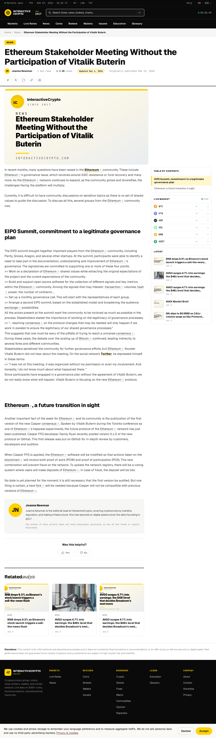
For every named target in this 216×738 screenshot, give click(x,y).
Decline (186, 731)
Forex (119, 688)
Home (8, 32)
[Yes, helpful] (65, 552)
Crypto (120, 676)
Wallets (88, 23)
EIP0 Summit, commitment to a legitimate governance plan (179, 180)
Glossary (137, 23)
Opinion (120, 707)
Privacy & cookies (67, 733)
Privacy (187, 694)
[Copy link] (31, 80)
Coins (59, 23)
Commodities (123, 701)
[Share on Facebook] (8, 80)
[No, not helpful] (83, 552)
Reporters (121, 713)
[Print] (39, 80)
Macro (119, 694)
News (46, 23)
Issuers (103, 23)
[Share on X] (15, 80)
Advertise (188, 688)
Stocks (120, 682)
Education (119, 23)
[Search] (94, 13)
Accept (204, 731)
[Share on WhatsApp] (23, 80)
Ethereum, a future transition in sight (174, 188)
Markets (13, 23)
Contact (187, 682)
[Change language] (204, 3)
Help (189, 3)
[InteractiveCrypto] (23, 12)
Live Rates (30, 23)
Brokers (72, 23)
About (186, 676)
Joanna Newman (22, 71)
